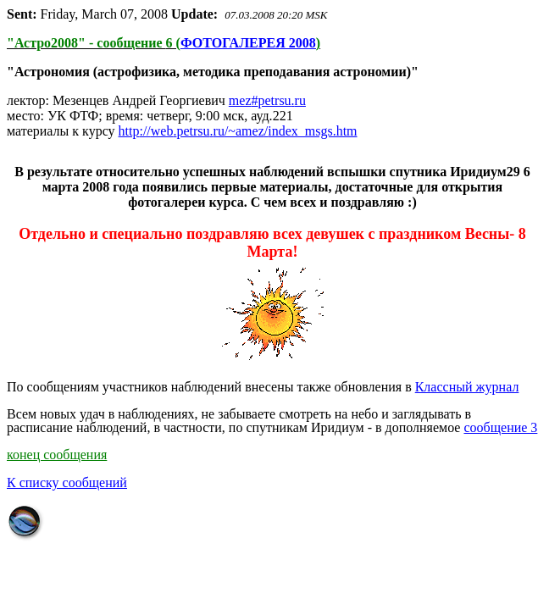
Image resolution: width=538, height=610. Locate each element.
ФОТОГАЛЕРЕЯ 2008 (248, 43)
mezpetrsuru (267, 100)
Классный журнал (467, 387)
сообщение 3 (500, 427)
